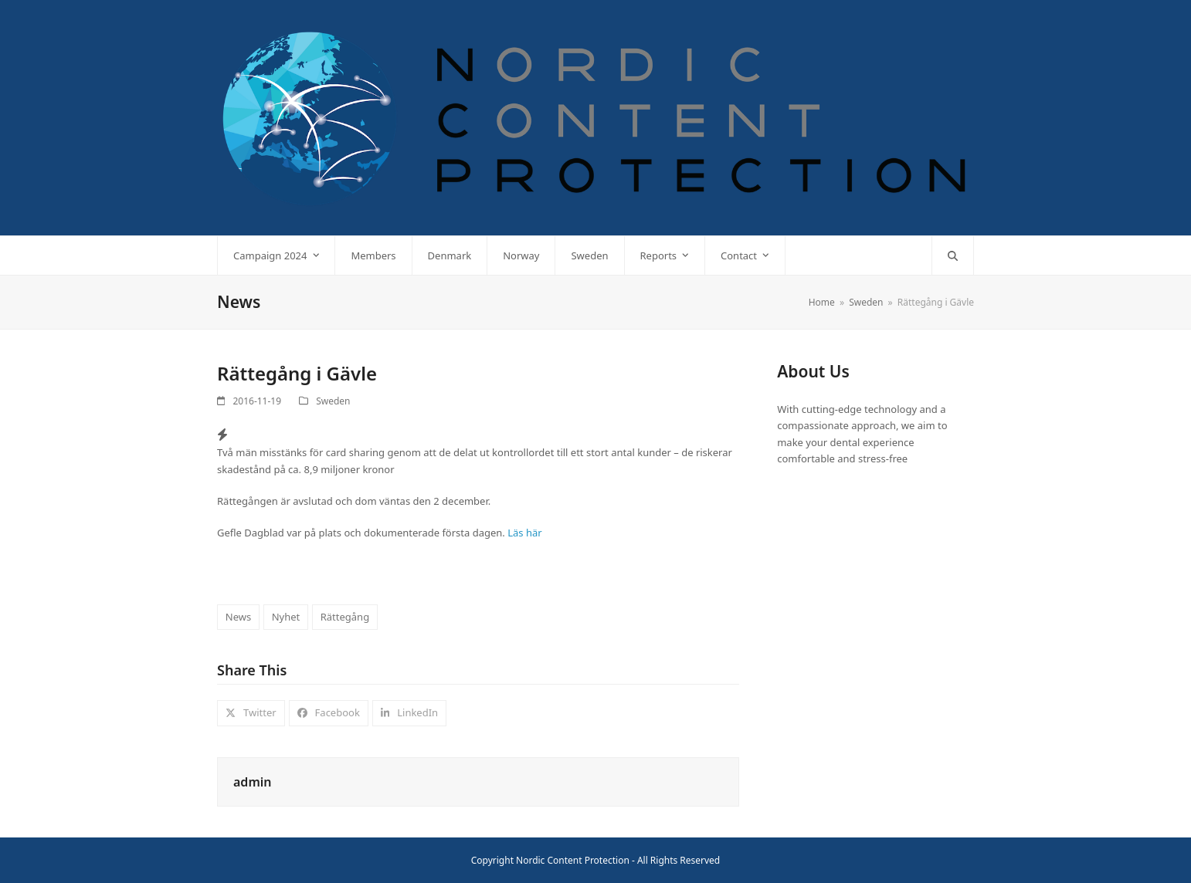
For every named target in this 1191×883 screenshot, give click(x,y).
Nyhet (286, 617)
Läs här (524, 533)
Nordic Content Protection (572, 860)
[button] (952, 255)
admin (252, 781)
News (238, 617)
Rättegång (345, 617)
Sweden (333, 401)
